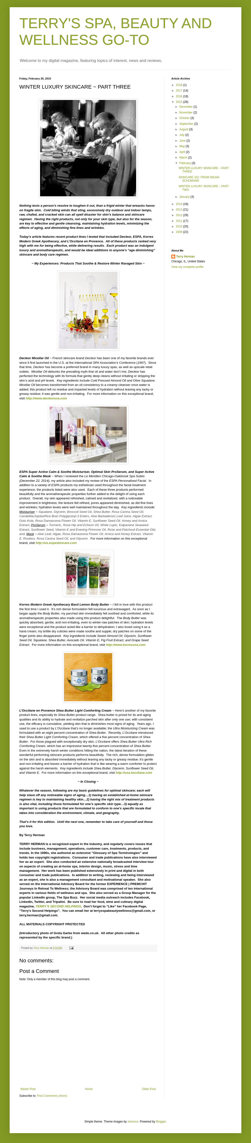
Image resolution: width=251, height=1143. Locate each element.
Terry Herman (185, 256)
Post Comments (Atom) (52, 1095)
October (184, 118)
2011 (179, 221)
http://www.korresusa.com (125, 645)
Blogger (161, 1121)
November (186, 112)
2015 (179, 102)
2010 (179, 226)
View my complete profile (187, 267)
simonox (132, 1121)
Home (89, 1089)
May (182, 146)
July (182, 135)
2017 (179, 90)
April (182, 152)
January (184, 196)
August (184, 129)
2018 (179, 85)
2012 (179, 215)
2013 (179, 209)
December (186, 106)
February (185, 163)
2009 (179, 232)
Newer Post (28, 1089)
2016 (179, 96)
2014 (179, 204)
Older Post (149, 1089)
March (183, 157)
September (186, 124)
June (182, 140)
